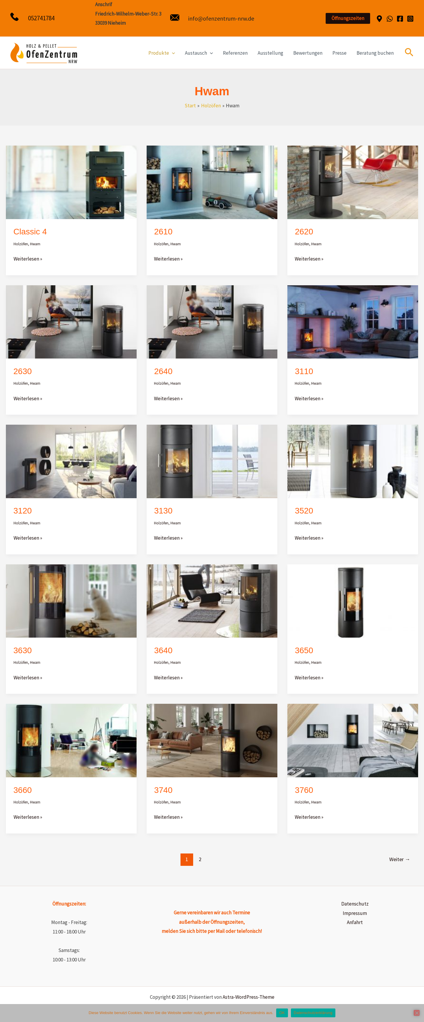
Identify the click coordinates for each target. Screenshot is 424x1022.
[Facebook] (400, 18)
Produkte (161, 53)
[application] (172, 53)
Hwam (35, 243)
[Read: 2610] (212, 182)
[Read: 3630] (71, 600)
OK (282, 1013)
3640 (163, 650)
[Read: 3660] (71, 740)
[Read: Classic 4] (71, 182)
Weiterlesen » (28, 258)
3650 (304, 650)
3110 (304, 371)
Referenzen (235, 53)
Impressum (355, 913)
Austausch (199, 53)
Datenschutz (355, 904)
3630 (23, 650)
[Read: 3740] (212, 740)
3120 (23, 510)
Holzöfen (21, 243)
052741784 (41, 18)
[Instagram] (410, 18)
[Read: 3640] (212, 600)
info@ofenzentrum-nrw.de (221, 18)
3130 (163, 510)
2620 (304, 231)
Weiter (399, 859)
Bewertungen (307, 53)
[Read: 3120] (71, 461)
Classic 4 (30, 231)
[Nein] (417, 1013)
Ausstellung (270, 53)
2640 (163, 371)
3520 (304, 510)
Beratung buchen (375, 53)
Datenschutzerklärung (313, 1013)
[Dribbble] (379, 18)
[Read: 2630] (71, 321)
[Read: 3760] (352, 740)
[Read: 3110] (352, 321)
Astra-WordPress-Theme (248, 997)
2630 (23, 371)
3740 (163, 790)
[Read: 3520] (352, 461)
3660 (23, 790)
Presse (339, 53)
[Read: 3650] (352, 600)
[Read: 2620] (352, 182)
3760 (304, 790)
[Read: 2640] (212, 321)
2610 (163, 231)
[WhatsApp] (389, 18)
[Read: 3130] (212, 461)
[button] (348, 18)
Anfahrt (355, 922)
